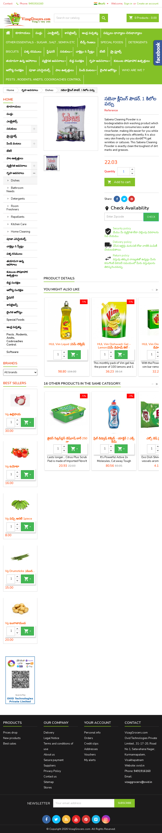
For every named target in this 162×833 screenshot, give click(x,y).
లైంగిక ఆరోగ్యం (108, 70)
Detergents (137, 42)
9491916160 (35, 3)
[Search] (81, 18)
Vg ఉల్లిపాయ (13, 414)
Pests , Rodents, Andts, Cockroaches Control (43, 80)
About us (49, 755)
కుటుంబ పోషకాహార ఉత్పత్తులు (132, 61)
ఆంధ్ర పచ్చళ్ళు (90, 33)
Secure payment (53, 760)
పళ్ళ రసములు (32, 52)
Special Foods (112, 42)
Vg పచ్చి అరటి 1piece (18, 518)
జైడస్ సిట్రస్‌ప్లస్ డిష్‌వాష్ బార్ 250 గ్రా (67, 440)
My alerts (90, 760)
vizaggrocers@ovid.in (138, 782)
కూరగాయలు (22, 33)
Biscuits (12, 52)
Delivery (49, 733)
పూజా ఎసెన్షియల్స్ (39, 70)
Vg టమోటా (12, 466)
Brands (10, 363)
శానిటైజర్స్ (71, 33)
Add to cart (119, 182)
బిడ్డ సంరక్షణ (76, 61)
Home (8, 99)
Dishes (15, 180)
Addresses (91, 749)
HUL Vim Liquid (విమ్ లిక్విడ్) (67, 344)
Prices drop (10, 733)
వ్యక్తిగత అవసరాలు (53, 61)
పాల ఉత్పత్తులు (64, 70)
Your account (97, 722)
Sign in (128, 3)
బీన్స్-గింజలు (87, 42)
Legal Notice (51, 738)
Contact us (50, 777)
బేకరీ (102, 52)
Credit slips (91, 744)
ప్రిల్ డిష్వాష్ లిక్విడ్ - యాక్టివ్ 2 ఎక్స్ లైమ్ (113, 440)
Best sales (9, 744)
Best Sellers (14, 383)
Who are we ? (133, 70)
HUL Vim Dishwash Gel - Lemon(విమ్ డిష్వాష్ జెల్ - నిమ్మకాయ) (114, 347)
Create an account (147, 3)
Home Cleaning (20, 232)
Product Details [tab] (59, 278)
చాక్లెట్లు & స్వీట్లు (85, 52)
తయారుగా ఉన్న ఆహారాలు (21, 61)
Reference (111, 110)
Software (13, 352)
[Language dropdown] (101, 3)
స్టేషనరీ (51, 52)
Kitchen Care (18, 224)
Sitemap (49, 782)
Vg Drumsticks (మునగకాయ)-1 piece (20, 571)
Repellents (17, 217)
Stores (48, 787)
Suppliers (50, 766)
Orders (88, 738)
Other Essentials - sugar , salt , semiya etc (40, 42)
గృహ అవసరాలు (98, 61)
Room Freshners (13, 207)
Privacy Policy (52, 771)
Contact (7, 3)
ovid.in (140, 766)
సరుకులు (65, 52)
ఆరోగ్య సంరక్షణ (15, 70)
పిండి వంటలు (87, 70)
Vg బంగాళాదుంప (15, 623)
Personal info (92, 733)
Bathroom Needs (15, 189)
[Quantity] (11, 422)
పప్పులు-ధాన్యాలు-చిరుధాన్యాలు (122, 33)
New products (12, 738)
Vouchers (90, 755)
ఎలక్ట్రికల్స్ (53, 33)
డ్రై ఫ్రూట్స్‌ (116, 52)
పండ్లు (38, 33)
